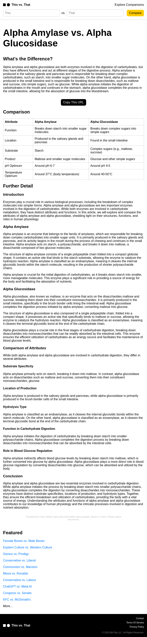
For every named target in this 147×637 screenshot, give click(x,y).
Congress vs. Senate (17, 593)
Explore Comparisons (129, 4)
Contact (140, 618)
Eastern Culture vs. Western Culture (27, 547)
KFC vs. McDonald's (17, 599)
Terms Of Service (135, 622)
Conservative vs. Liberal (19, 560)
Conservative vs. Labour (19, 580)
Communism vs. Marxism (20, 567)
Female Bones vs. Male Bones (24, 540)
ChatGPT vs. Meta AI (17, 586)
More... (8, 606)
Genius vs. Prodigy (16, 554)
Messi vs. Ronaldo (15, 573)
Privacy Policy (137, 626)
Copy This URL (73, 102)
